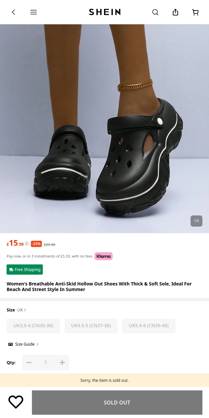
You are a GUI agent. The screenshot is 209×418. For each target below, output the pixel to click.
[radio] (33, 326)
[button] (29, 362)
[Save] (16, 401)
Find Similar (117, 402)
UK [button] (22, 310)
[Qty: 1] (46, 362)
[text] (15, 243)
